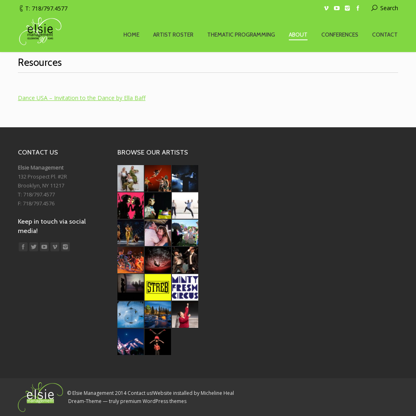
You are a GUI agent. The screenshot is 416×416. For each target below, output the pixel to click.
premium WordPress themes (153, 401)
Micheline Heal (217, 393)
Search (389, 8)
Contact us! (140, 393)
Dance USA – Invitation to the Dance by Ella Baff (81, 98)
